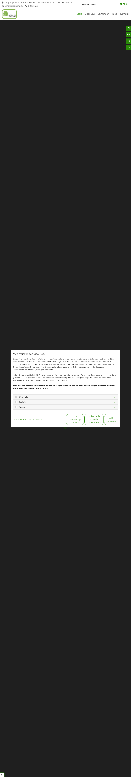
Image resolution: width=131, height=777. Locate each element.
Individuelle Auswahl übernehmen (82, 419)
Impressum (37, 419)
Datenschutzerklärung (22, 419)
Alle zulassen (106, 419)
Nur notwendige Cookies (58, 419)
